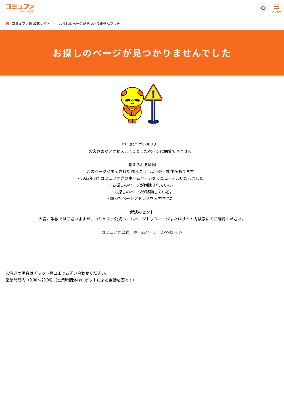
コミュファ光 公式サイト (31, 23)
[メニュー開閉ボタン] (276, 8)
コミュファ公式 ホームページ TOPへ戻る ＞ (142, 232)
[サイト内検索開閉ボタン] (263, 8)
